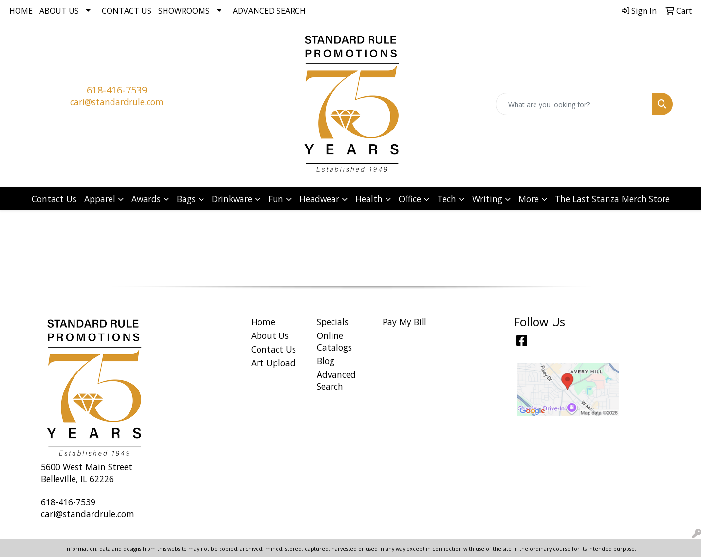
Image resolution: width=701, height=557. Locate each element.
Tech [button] (446, 198)
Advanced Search (269, 10)
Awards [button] (146, 198)
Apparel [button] (99, 198)
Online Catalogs (334, 341)
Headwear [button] (319, 198)
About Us (59, 10)
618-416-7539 (117, 89)
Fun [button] (275, 198)
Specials (333, 322)
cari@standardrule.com (117, 102)
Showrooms (184, 10)
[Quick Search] (574, 104)
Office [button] (410, 198)
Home (21, 10)
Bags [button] (186, 198)
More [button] (528, 198)
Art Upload (273, 363)
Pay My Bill (404, 322)
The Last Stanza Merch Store (612, 198)
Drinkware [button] (232, 198)
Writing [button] (487, 198)
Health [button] (369, 198)
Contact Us (126, 10)
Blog (325, 361)
